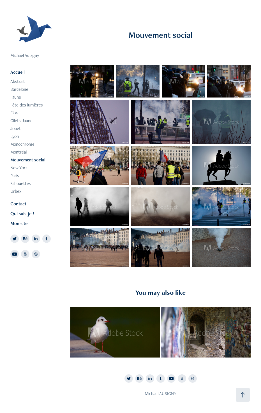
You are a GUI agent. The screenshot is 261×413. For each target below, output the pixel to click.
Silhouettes (20, 183)
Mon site (18, 223)
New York (18, 168)
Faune (15, 97)
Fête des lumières (26, 105)
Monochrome (22, 144)
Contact (18, 204)
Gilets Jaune (21, 121)
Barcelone (19, 89)
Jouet (15, 128)
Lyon (14, 136)
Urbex (15, 191)
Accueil (17, 72)
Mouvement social (27, 160)
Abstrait (17, 81)
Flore (15, 113)
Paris (14, 175)
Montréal (18, 152)
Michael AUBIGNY (160, 393)
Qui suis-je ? (22, 213)
